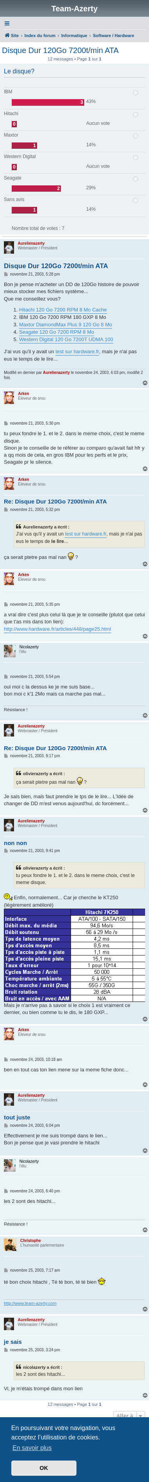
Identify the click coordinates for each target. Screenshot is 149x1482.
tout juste (17, 1117)
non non (15, 843)
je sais (13, 1341)
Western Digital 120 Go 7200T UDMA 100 (66, 339)
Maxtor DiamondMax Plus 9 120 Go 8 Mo (65, 324)
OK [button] (44, 1468)
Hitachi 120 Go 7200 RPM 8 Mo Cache (63, 310)
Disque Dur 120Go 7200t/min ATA (60, 50)
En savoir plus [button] (32, 1448)
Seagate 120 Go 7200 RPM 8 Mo (56, 332)
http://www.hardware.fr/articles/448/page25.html (57, 629)
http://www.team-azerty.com (30, 1303)
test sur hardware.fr (77, 351)
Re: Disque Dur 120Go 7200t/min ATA (55, 501)
